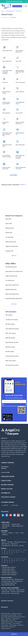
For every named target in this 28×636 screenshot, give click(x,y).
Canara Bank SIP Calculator (12, 328)
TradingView (5, 534)
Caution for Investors (6, 628)
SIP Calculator (9, 315)
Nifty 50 (4, 542)
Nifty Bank (10, 542)
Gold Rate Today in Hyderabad (9, 572)
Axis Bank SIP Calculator (12, 319)
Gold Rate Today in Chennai (8, 571)
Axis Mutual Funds (6, 581)
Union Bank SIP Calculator (12, 356)
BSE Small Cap (5, 543)
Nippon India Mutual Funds (8, 584)
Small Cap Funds (20, 589)
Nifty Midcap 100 (6, 545)
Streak (16, 532)
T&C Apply (8, 618)
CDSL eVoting (4, 625)
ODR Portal (20, 625)
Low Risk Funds (9, 237)
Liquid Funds (12, 589)
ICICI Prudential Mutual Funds (8, 583)
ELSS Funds (4, 589)
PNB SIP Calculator (10, 347)
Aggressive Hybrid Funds (12, 246)
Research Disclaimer (5, 613)
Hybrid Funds (9, 232)
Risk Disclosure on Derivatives (8, 626)
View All (23, 184)
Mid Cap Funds (20, 591)
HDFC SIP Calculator (11, 333)
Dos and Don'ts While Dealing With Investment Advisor (13, 616)
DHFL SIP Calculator (11, 360)
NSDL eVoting (12, 625)
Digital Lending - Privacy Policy (8, 620)
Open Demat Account (17, 6)
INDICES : (4, 540)
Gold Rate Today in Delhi (8, 569)
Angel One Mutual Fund (7, 579)
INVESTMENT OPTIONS (5, 467)
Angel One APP (5, 524)
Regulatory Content (16, 613)
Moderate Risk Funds (11, 241)
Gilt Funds (12, 591)
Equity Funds (9, 223)
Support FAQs (14, 505)
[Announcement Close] (26, 1)
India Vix (21, 545)
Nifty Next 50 (14, 543)
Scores (19, 615)
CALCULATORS (5, 472)
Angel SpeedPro (6, 526)
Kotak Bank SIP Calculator (12, 342)
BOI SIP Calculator (10, 324)
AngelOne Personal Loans (7, 621)
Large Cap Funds (15, 593)
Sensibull (4, 532)
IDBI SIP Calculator (10, 337)
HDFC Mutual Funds (17, 581)
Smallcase (10, 532)
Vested (22, 532)
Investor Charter (18, 621)
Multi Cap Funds (5, 593)
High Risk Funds (10, 228)
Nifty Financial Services (20, 542)
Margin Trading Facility (17, 526)
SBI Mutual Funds (18, 579)
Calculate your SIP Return (14, 1)
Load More (14, 175)
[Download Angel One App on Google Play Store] (14, 415)
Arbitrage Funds (9, 251)
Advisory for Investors (6, 623)
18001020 (5, 505)
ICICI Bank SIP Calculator (12, 365)
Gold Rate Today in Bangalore (9, 574)
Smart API (4, 527)
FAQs (2, 618)
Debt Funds (8, 219)
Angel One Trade (15, 524)
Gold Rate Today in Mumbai (8, 567)
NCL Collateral (16, 623)
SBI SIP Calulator (10, 351)
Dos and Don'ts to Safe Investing (8, 615)
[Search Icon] (24, 6)
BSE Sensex (15, 545)
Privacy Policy (16, 618)
